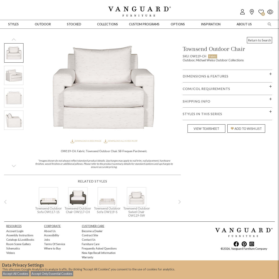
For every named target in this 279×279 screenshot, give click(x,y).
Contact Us (88, 239)
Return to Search (259, 40)
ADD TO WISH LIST (246, 128)
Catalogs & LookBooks (20, 239)
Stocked (74, 24)
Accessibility (51, 235)
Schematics (13, 248)
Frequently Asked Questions (99, 248)
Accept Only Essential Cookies (51, 273)
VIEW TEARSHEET (206, 128)
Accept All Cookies (15, 273)
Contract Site (90, 235)
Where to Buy (52, 248)
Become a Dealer (92, 231)
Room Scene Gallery (18, 244)
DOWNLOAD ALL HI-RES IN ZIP (120, 141)
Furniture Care (90, 244)
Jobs (47, 239)
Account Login (14, 231)
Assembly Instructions (19, 235)
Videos (10, 253)
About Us (50, 231)
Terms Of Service (54, 244)
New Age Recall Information (99, 253)
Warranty (87, 257)
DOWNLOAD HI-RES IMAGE (86, 141)
